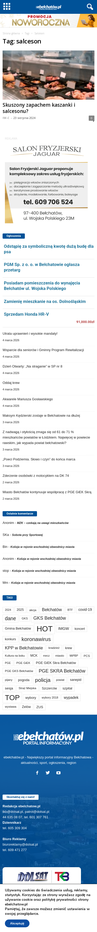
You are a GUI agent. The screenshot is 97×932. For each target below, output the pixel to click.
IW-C (6, 118)
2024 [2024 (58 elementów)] (8, 609)
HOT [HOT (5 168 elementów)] (44, 628)
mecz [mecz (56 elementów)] (46, 655)
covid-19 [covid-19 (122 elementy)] (85, 609)
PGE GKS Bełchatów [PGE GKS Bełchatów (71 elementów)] (19, 671)
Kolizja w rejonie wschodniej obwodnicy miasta (42, 546)
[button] (89, 7)
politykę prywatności (59, 899)
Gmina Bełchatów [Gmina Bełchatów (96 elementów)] (18, 628)
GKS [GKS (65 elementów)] (25, 618)
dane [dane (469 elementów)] (10, 618)
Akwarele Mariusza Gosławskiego (28, 399)
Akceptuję (17, 923)
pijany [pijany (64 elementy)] (8, 679)
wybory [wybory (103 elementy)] (30, 698)
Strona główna (11, 33)
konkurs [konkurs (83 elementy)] (10, 639)
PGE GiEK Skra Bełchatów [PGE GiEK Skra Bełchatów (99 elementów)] (56, 663)
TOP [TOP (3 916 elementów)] (12, 697)
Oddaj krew (11, 383)
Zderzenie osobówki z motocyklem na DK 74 (36, 476)
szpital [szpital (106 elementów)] (67, 688)
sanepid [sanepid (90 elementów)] (75, 680)
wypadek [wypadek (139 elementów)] (71, 697)
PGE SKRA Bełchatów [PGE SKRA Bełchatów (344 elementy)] (62, 671)
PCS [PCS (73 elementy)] (87, 655)
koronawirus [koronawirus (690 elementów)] (36, 639)
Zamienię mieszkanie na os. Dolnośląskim (45, 301)
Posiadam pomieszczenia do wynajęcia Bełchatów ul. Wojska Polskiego (42, 285)
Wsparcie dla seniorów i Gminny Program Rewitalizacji (43, 350)
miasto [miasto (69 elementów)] (59, 655)
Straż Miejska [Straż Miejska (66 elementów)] (27, 688)
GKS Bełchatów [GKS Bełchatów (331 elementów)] (49, 618)
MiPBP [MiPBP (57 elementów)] (74, 655)
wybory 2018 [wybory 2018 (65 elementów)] (50, 697)
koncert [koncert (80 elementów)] (79, 629)
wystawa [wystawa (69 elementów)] (10, 706)
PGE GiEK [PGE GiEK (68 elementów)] (23, 662)
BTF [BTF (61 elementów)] (70, 609)
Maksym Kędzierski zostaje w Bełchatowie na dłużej (41, 415)
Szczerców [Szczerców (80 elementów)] (49, 688)
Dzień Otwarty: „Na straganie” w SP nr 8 (32, 366)
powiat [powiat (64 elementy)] (60, 679)
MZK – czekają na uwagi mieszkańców (43, 522)
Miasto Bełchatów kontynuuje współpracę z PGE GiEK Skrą (47, 492)
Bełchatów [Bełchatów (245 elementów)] (52, 609)
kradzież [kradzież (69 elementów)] (53, 647)
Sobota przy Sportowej (27, 534)
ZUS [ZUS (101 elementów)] (39, 707)
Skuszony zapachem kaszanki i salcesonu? (39, 108)
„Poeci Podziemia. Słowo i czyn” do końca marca (39, 459)
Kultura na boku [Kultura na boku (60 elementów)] (15, 655)
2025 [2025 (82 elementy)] (20, 610)
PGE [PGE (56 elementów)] (8, 662)
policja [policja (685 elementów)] (43, 680)
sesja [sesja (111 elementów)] (9, 688)
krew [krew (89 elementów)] (68, 648)
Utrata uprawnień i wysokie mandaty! (30, 333)
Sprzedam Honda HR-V (26, 314)
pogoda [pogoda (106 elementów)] (23, 680)
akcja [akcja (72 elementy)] (32, 610)
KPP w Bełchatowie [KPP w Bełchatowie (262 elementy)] (24, 647)
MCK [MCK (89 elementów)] (34, 655)
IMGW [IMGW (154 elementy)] (63, 628)
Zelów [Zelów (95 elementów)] (26, 707)
